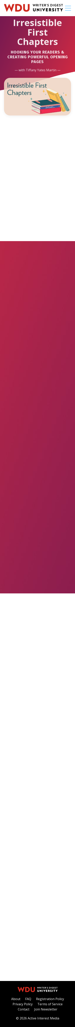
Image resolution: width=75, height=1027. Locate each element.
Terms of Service (50, 1004)
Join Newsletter (45, 1009)
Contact (23, 1009)
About (15, 999)
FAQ (28, 999)
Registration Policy (50, 999)
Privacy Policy (23, 1004)
